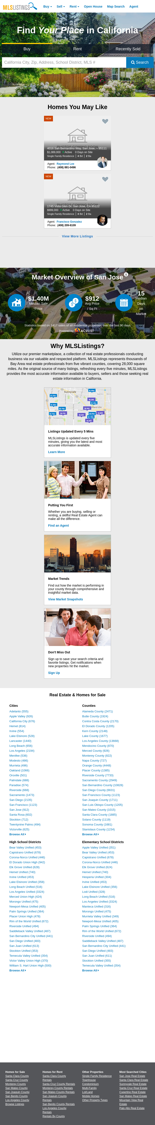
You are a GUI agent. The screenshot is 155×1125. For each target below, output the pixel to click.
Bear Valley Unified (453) (25, 847)
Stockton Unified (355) (96, 960)
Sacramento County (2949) (99, 780)
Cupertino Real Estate (132, 1092)
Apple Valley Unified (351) (98, 847)
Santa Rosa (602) (20, 814)
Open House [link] (93, 6)
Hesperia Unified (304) (96, 877)
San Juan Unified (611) (97, 955)
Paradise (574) (18, 785)
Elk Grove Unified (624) (97, 867)
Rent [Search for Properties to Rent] (77, 49)
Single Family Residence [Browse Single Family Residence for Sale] (97, 1076)
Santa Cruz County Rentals (59, 1084)
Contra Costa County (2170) (100, 721)
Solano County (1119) (96, 819)
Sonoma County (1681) (97, 824)
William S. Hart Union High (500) (30, 965)
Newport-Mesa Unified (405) (27, 906)
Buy (46, 6)
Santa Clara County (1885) (99, 814)
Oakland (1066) (19, 770)
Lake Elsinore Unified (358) (26, 882)
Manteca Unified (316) (96, 906)
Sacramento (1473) (21, 795)
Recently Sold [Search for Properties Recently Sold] (128, 49)
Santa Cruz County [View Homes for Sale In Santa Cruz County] (16, 1080)
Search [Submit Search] (140, 62)
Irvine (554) (16, 731)
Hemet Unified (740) (22, 872)
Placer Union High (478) (24, 916)
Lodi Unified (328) (93, 891)
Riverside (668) (19, 790)
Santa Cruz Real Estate (133, 1088)
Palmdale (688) (19, 780)
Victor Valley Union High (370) (28, 960)
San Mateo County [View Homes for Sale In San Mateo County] (16, 1088)
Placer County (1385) (96, 770)
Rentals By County (54, 1116)
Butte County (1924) (95, 716)
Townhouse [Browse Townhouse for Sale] (89, 1080)
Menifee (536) (18, 755)
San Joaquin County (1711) (99, 800)
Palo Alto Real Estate (132, 1108)
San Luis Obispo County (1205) (102, 804)
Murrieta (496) (18, 765)
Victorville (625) (19, 829)
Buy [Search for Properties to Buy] (26, 49)
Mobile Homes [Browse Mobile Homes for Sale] (90, 1096)
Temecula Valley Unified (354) (28, 955)
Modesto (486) (18, 760)
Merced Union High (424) (25, 896)
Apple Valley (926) (21, 716)
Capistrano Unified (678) (25, 852)
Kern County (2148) (94, 731)
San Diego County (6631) (98, 790)
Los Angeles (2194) (21, 750)
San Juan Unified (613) (24, 946)
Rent (73, 6)
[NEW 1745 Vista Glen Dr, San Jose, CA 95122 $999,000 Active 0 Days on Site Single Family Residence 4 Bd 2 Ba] (77, 196)
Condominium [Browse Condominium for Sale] (90, 1084)
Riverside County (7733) (97, 775)
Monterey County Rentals (58, 1088)
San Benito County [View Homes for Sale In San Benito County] (16, 1096)
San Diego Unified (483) (24, 941)
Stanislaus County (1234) (98, 829)
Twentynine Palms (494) (24, 824)
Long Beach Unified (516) (25, 887)
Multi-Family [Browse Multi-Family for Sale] (89, 1088)
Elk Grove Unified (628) (24, 867)
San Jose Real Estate (132, 1076)
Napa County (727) (94, 760)
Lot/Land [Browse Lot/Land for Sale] (87, 1092)
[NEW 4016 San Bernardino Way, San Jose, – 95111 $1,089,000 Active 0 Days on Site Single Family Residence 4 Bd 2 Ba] (77, 138)
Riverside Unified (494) (24, 926)
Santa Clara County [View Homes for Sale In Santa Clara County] (17, 1076)
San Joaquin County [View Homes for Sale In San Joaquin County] (17, 1092)
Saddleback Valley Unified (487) (29, 931)
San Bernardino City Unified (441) (31, 936)
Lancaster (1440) (20, 741)
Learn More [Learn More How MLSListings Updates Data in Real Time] (56, 452)
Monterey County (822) (97, 755)
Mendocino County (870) (98, 745)
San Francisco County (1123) (101, 795)
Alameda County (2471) (97, 711)
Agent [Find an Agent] (133, 6)
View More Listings (77, 236)
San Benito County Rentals (59, 1104)
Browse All (17, 834)
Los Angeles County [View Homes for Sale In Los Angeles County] (17, 1100)
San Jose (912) (19, 809)
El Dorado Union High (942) (27, 862)
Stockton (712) (18, 819)
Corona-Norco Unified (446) (27, 857)
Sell (59, 6)
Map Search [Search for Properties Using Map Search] (116, 6)
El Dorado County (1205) (98, 726)
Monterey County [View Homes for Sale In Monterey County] (15, 1084)
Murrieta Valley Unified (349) (100, 916)
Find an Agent (58, 525)
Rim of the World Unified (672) (28, 921)
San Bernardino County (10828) (102, 785)
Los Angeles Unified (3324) (26, 891)
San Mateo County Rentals (59, 1092)
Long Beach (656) (20, 745)
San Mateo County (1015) (98, 809)
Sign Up (54, 673)
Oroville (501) (18, 775)
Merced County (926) (95, 750)
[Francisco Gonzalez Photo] (102, 218)
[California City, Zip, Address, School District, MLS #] (64, 62)
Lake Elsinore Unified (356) (99, 887)
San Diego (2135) (20, 800)
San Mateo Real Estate (133, 1096)
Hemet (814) (17, 726)
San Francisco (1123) (23, 804)
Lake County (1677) (95, 736)
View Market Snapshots (65, 599)
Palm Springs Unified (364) (26, 911)
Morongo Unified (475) (23, 901)
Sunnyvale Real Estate (133, 1084)
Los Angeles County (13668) (100, 741)
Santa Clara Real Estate (133, 1080)
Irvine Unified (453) (21, 877)
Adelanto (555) (18, 711)
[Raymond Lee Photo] (102, 160)
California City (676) (22, 721)
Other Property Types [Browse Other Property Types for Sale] (95, 1100)
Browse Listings (14, 1104)
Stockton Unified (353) (23, 950)
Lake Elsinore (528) (22, 736)
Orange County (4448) (96, 765)
